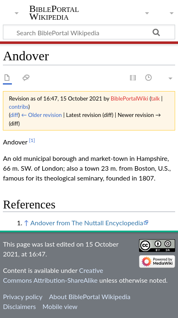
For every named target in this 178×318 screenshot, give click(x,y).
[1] (32, 140)
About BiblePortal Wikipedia (89, 296)
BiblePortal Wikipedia (54, 13)
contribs (18, 106)
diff (14, 115)
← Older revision (41, 115)
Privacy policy (22, 296)
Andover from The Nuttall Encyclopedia (86, 222)
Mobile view (59, 306)
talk (155, 98)
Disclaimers (19, 306)
